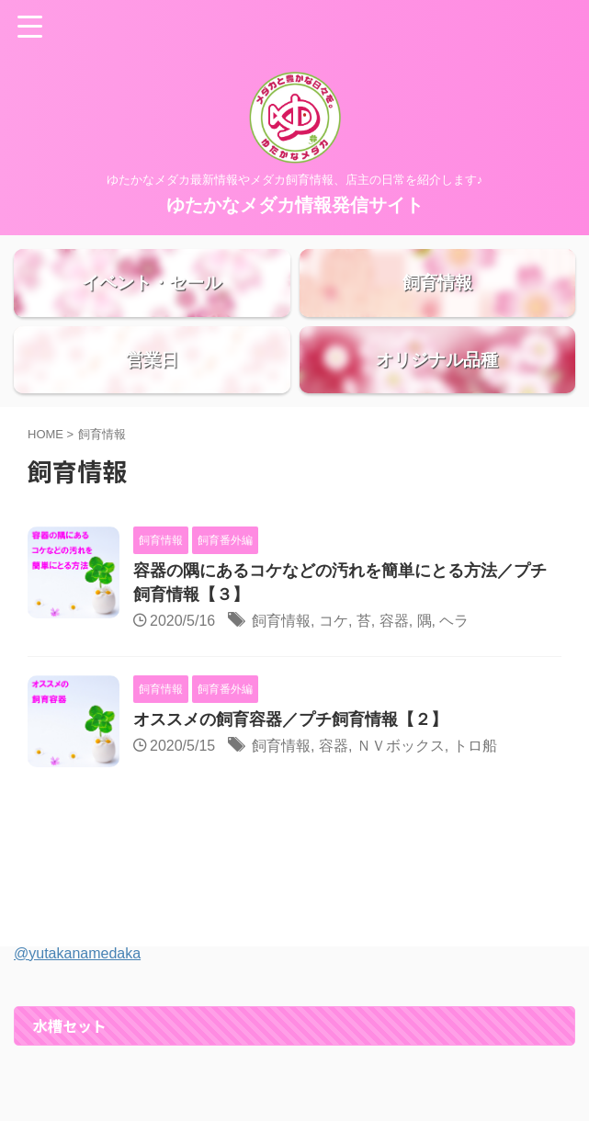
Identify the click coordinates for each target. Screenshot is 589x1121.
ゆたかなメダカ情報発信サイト (295, 205)
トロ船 (475, 793)
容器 (394, 668)
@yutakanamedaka (77, 1001)
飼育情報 (281, 668)
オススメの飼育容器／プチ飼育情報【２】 (290, 767)
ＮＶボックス (401, 793)
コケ (333, 668)
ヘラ (454, 668)
